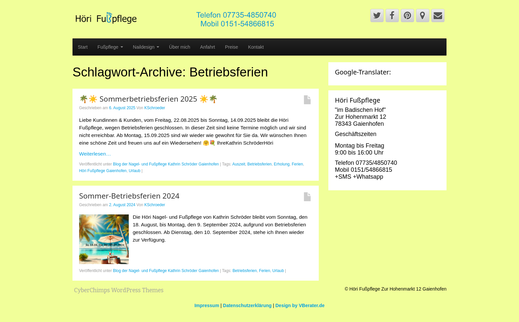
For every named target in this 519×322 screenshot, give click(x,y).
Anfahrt (207, 47)
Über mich (179, 47)
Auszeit (238, 164)
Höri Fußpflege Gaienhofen (102, 170)
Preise (231, 47)
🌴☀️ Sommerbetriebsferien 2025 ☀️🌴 (148, 99)
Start (83, 47)
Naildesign (146, 47)
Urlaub (134, 170)
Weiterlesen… (95, 154)
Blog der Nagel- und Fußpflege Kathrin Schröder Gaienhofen (166, 164)
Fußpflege (110, 47)
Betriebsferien (259, 164)
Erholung (282, 164)
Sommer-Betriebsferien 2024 (129, 196)
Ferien (297, 164)
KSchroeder (154, 108)
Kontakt (255, 47)
